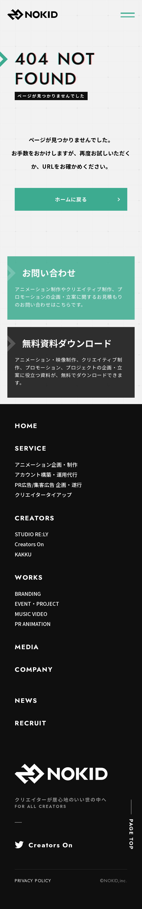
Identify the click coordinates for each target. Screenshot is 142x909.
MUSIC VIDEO (31, 613)
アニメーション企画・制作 (46, 464)
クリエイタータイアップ (43, 494)
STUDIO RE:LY (31, 534)
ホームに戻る (71, 199)
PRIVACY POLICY (33, 880)
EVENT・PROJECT (37, 603)
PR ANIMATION (33, 623)
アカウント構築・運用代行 (46, 474)
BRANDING (28, 593)
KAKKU (23, 554)
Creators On (29, 544)
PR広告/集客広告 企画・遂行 (48, 484)
